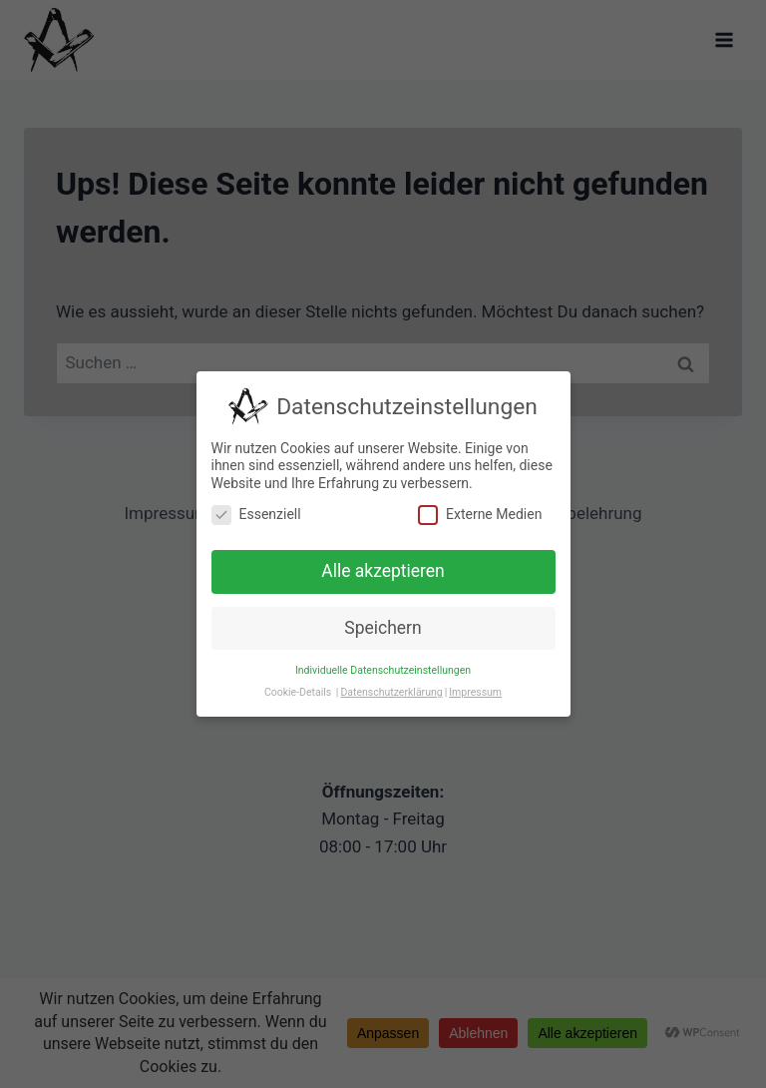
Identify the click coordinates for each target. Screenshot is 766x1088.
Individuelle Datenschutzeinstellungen (383, 670)
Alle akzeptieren (383, 571)
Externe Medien (480, 514)
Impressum (475, 692)
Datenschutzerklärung (391, 692)
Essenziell (256, 514)
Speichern (382, 628)
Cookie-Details (297, 692)
